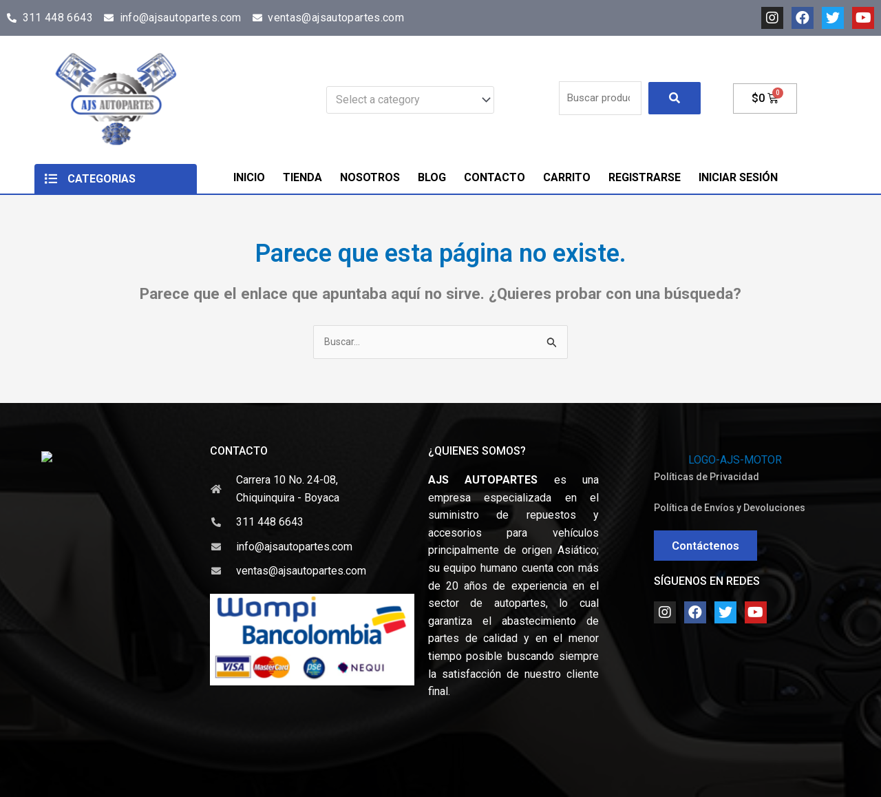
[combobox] (410, 100)
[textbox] (403, 99)
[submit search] (674, 98)
